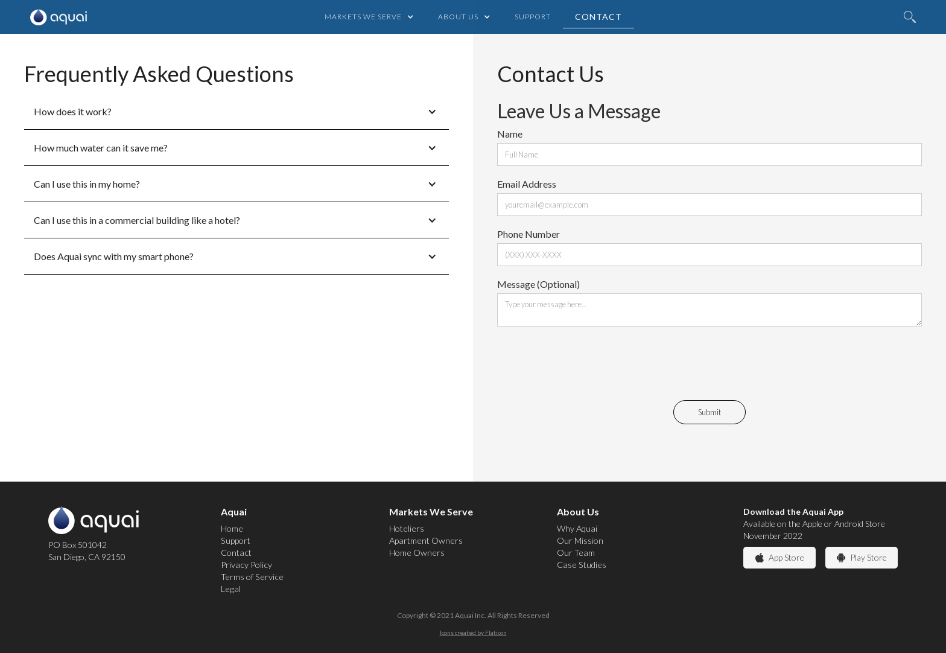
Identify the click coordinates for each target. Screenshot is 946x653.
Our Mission (580, 540)
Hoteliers (406, 528)
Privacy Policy (246, 564)
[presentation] (589, 362)
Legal (231, 589)
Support (533, 16)
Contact (598, 16)
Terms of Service (252, 577)
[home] (55, 17)
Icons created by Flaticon (473, 632)
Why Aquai (577, 528)
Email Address (526, 184)
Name (509, 133)
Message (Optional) (538, 284)
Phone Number (528, 234)
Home (232, 528)
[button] (369, 17)
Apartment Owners (426, 540)
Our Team (576, 552)
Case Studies (581, 564)
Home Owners (417, 552)
